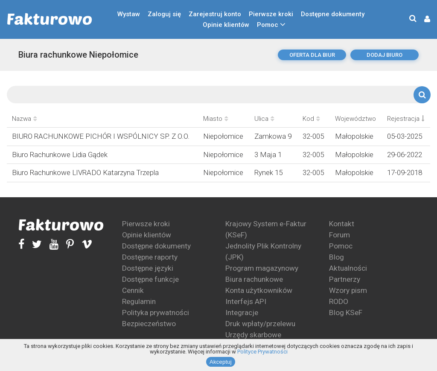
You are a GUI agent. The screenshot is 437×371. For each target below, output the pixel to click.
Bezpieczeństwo (149, 323)
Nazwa (24, 119)
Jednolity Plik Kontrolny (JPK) (263, 251)
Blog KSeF (345, 312)
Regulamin (139, 301)
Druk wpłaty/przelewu (260, 323)
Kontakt (341, 223)
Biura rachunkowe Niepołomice (78, 55)
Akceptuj (221, 362)
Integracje (241, 312)
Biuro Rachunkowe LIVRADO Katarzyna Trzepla (85, 172)
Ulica (264, 119)
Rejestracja (405, 119)
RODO (338, 301)
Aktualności (348, 268)
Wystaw (128, 14)
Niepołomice (223, 136)
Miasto (215, 119)
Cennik (133, 290)
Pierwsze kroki (271, 14)
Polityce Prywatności (262, 351)
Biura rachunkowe (254, 279)
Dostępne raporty (150, 257)
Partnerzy (344, 279)
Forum (339, 235)
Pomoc (267, 25)
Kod (311, 119)
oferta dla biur (312, 55)
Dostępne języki (147, 268)
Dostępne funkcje (150, 279)
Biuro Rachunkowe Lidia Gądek (60, 154)
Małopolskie (354, 136)
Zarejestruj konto (215, 14)
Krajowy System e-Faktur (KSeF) (265, 229)
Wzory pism (348, 290)
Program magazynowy (261, 268)
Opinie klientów (226, 25)
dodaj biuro (384, 55)
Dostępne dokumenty (332, 14)
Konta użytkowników (258, 290)
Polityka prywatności (155, 312)
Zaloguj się (164, 14)
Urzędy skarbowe (253, 334)
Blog (336, 257)
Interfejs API (245, 301)
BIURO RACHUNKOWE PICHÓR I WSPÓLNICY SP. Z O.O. (100, 136)
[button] (423, 19)
